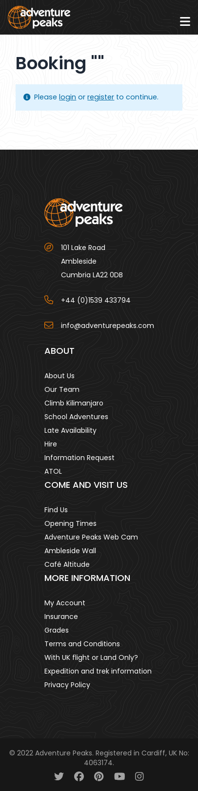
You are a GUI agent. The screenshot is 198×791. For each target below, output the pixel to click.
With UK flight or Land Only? (91, 657)
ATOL (53, 471)
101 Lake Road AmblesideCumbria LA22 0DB (92, 261)
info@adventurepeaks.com (107, 325)
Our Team (61, 389)
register (100, 97)
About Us (59, 376)
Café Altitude (67, 564)
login (67, 97)
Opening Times (70, 523)
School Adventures (76, 417)
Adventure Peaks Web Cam (91, 537)
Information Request (79, 458)
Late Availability (70, 430)
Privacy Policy (67, 685)
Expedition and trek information (98, 671)
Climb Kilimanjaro (73, 403)
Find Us (56, 510)
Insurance (61, 616)
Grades (56, 630)
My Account (64, 603)
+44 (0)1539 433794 (96, 300)
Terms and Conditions (82, 644)
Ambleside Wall (70, 551)
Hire (50, 444)
